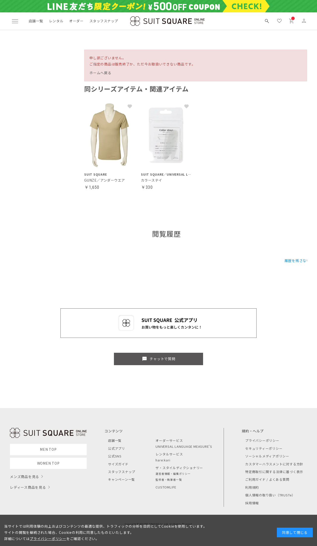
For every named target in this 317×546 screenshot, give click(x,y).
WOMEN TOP (48, 463)
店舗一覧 (36, 20)
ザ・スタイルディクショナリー (179, 467)
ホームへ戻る (100, 72)
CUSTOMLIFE (166, 487)
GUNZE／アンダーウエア (104, 180)
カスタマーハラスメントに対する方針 (274, 464)
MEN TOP (48, 449)
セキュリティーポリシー (263, 448)
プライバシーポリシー (262, 440)
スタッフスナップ (103, 20)
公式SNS (115, 456)
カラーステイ (151, 180)
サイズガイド (118, 464)
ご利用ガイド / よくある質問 (267, 479)
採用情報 (252, 503)
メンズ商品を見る (24, 476)
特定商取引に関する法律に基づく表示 (274, 471)
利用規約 (252, 487)
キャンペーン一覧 (121, 479)
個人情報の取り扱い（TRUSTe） (270, 495)
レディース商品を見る (28, 487)
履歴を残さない (297, 260)
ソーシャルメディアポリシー (267, 456)
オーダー (76, 20)
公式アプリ (116, 448)
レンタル (56, 20)
